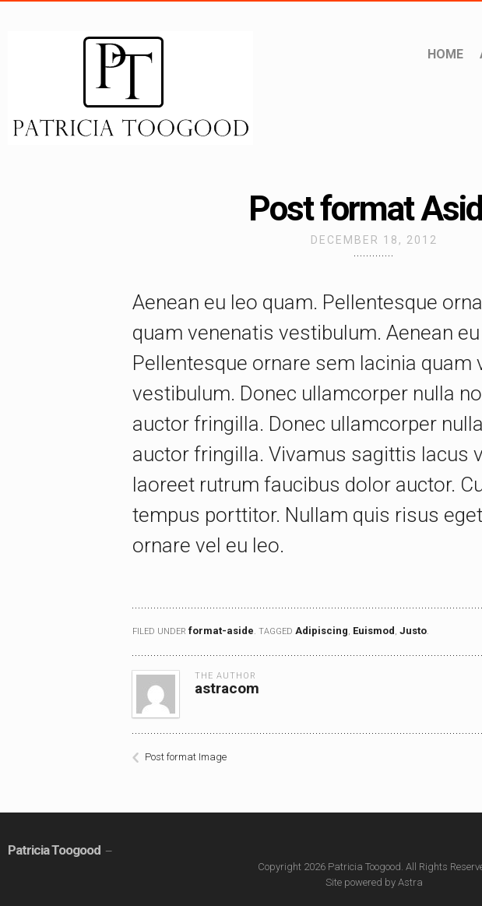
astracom (227, 688)
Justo (413, 630)
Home (445, 54)
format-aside (221, 630)
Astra (410, 882)
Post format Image (186, 757)
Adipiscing (321, 630)
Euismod (374, 630)
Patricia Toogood (54, 850)
